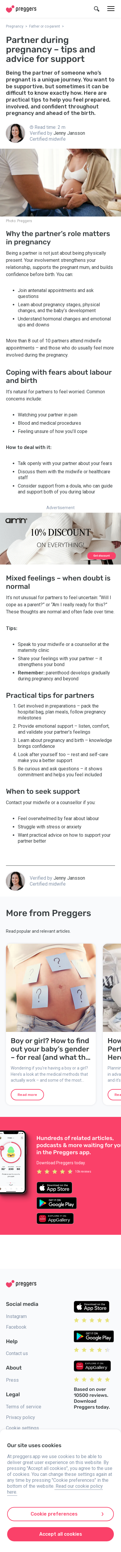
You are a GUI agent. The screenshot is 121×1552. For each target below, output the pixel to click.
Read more (27, 1095)
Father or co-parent (44, 26)
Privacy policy (20, 1417)
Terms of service (23, 1407)
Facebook (16, 1327)
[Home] (21, 9)
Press (12, 1380)
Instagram (16, 1316)
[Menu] (111, 9)
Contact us (17, 1353)
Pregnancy (14, 26)
